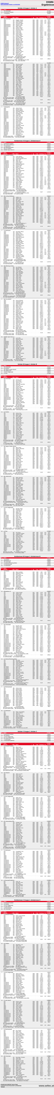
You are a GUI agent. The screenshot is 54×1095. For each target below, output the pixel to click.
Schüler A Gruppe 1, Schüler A (27, 8)
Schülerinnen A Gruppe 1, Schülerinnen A (27, 141)
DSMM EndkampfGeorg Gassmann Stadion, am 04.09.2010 (10, 4)
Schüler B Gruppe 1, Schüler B (27, 364)
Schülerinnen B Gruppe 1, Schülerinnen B (27, 556)
